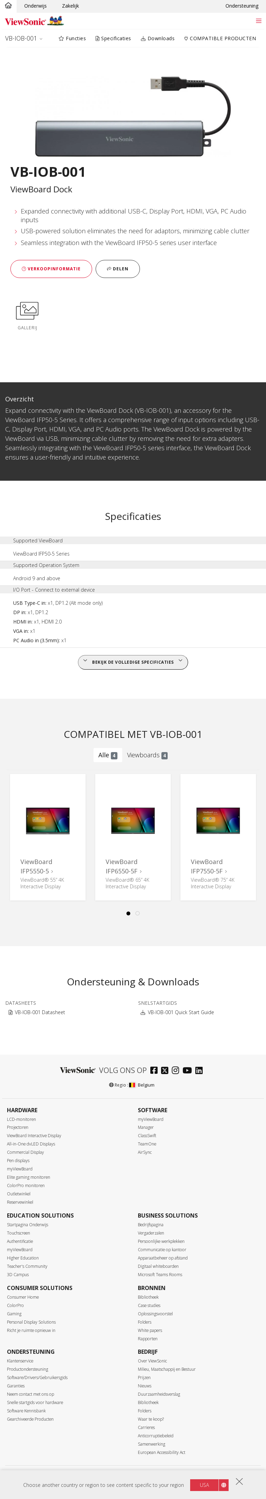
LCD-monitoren (21, 1119)
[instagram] (177, 1071)
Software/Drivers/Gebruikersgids (37, 1377)
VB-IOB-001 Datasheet (40, 1012)
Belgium (141, 1085)
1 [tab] (128, 913)
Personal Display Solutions (31, 1322)
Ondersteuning (241, 5)
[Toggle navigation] (258, 21)
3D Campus (18, 1275)
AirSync (145, 1152)
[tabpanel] (48, 837)
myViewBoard (20, 1169)
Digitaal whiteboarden (158, 1266)
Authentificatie (20, 1241)
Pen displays (18, 1161)
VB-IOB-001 (21, 38)
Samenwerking (151, 1444)
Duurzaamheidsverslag (159, 1394)
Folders (144, 1322)
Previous (11, 837)
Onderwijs (35, 5)
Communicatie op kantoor (162, 1250)
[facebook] (155, 1071)
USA (204, 1485)
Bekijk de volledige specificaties (133, 662)
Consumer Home (23, 1297)
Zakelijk (70, 5)
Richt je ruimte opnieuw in (31, 1330)
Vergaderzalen (151, 1233)
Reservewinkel (20, 1202)
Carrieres (146, 1427)
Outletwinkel (18, 1194)
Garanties (16, 1386)
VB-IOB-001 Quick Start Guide (181, 1012)
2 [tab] (137, 913)
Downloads (158, 38)
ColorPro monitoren (26, 1185)
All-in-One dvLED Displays (31, 1144)
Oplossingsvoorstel (155, 1314)
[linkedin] (200, 1071)
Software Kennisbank (26, 1411)
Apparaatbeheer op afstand (163, 1258)
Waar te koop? (151, 1419)
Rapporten (148, 1339)
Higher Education (23, 1258)
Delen (117, 269)
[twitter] (166, 1071)
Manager (146, 1127)
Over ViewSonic (152, 1361)
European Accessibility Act (161, 1452)
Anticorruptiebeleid (156, 1436)
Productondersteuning (27, 1369)
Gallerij (27, 315)
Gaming (14, 1314)
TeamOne (147, 1144)
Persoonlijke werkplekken (161, 1241)
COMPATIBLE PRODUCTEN (220, 38)
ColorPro (15, 1305)
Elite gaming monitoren (28, 1177)
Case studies (149, 1305)
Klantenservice (20, 1361)
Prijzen (144, 1377)
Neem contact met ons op (30, 1394)
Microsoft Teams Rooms (160, 1275)
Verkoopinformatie (51, 269)
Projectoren (17, 1127)
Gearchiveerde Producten (30, 1419)
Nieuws (144, 1386)
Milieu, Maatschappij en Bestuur (167, 1369)
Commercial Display (25, 1152)
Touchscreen (18, 1233)
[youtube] (189, 1071)
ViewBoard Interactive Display (34, 1136)
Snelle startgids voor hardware (35, 1402)
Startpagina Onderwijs (27, 1225)
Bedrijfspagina (150, 1225)
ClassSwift (147, 1136)
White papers (150, 1330)
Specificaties (113, 38)
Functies (72, 38)
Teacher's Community (27, 1266)
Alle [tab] (107, 755)
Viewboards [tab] (147, 755)
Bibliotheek (148, 1297)
